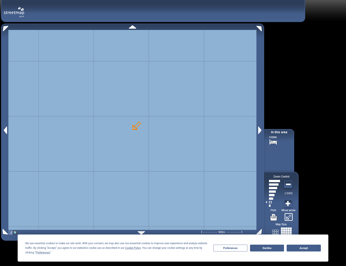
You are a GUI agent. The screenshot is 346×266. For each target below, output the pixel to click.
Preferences (230, 248)
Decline (267, 248)
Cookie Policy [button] (133, 247)
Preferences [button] (43, 252)
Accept (304, 248)
